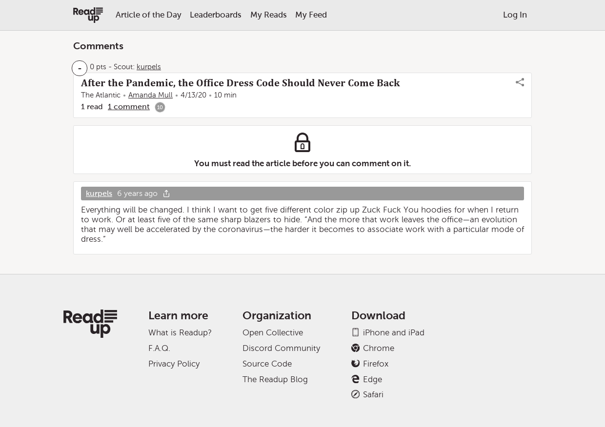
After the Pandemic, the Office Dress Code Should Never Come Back (240, 83)
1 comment (129, 106)
